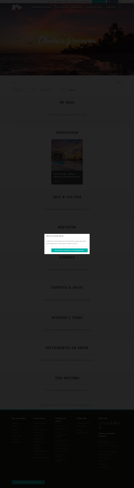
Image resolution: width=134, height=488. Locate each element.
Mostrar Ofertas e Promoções (69, 250)
